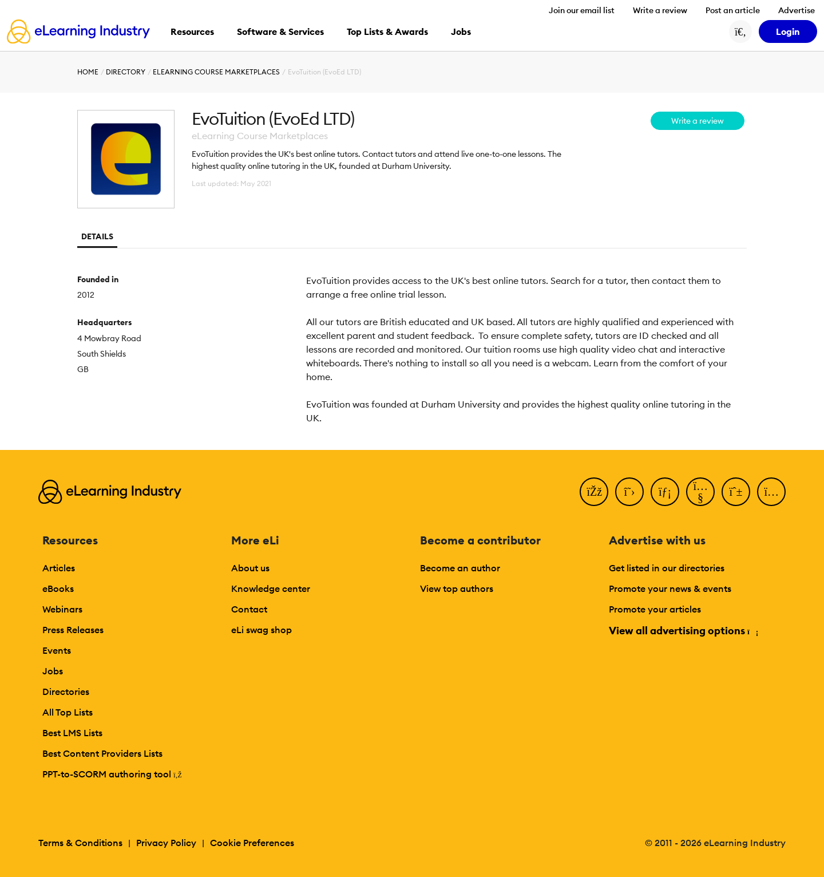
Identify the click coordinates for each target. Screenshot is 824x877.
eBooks (58, 588)
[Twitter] (629, 491)
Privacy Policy (166, 842)
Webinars (62, 609)
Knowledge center (270, 588)
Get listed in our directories (666, 568)
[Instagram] (771, 491)
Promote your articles (655, 609)
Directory (125, 72)
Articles (58, 568)
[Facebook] (594, 491)
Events (56, 650)
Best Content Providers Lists (102, 753)
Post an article (733, 10)
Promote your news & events (670, 588)
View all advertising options (683, 630)
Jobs (52, 671)
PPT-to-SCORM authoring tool (112, 774)
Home (87, 72)
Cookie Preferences (252, 842)
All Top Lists (67, 712)
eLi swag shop (261, 629)
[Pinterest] (736, 491)
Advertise (796, 10)
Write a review (660, 10)
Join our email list (582, 10)
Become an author (460, 568)
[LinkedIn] (665, 491)
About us (250, 568)
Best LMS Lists (72, 732)
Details (97, 236)
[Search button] (740, 31)
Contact (249, 609)
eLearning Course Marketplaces (216, 72)
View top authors (456, 588)
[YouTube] (700, 491)
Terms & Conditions (80, 842)
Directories (65, 691)
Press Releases (73, 629)
